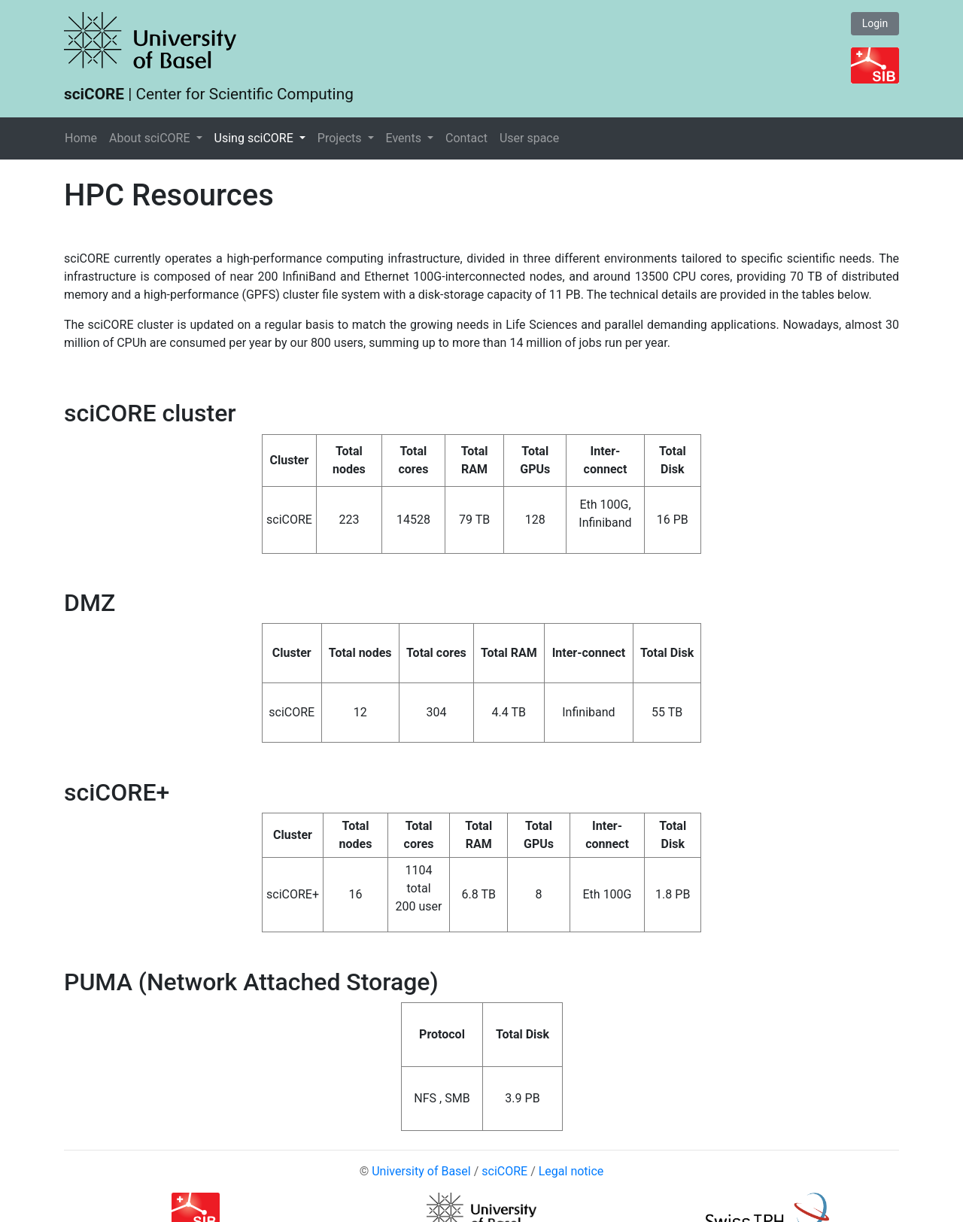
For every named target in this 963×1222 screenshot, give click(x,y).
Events (405, 138)
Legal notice (571, 1171)
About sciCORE (151, 138)
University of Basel (421, 1171)
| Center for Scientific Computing (209, 94)
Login (875, 23)
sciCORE (504, 1171)
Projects (341, 138)
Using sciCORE (255, 138)
